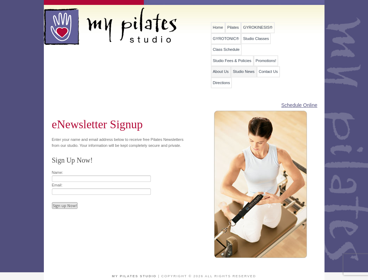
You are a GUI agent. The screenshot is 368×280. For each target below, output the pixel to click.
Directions (221, 83)
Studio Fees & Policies (232, 61)
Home (218, 27)
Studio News (244, 72)
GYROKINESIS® (258, 27)
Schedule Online (299, 105)
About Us (221, 72)
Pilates (233, 27)
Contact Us (268, 72)
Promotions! (266, 61)
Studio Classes (256, 39)
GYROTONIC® (226, 39)
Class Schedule (226, 50)
